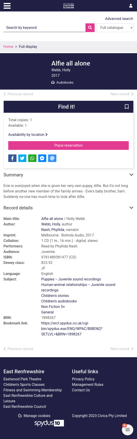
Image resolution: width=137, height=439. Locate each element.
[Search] (90, 27)
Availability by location (28, 134)
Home (8, 46)
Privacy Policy (83, 379)
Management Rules (88, 384)
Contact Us (81, 390)
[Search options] (115, 27)
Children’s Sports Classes (24, 384)
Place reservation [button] (82, 145)
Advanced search (119, 18)
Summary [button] (13, 175)
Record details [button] (18, 208)
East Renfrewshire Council (24, 406)
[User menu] (130, 6)
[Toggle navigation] (7, 5)
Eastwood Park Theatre (22, 379)
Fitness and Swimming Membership (32, 390)
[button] (127, 107)
